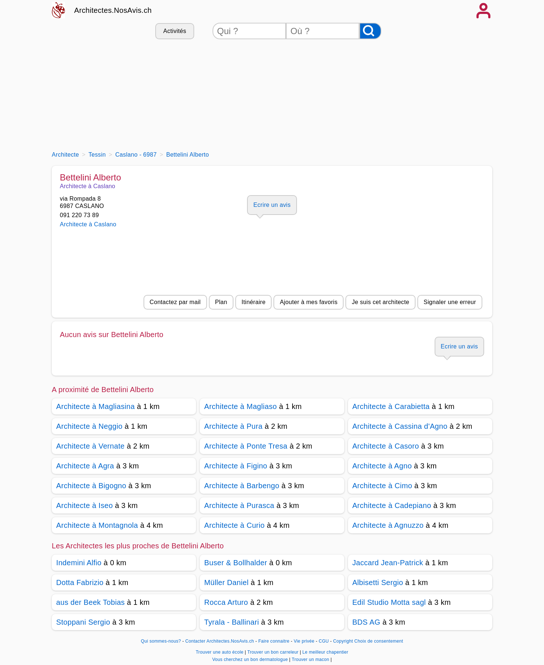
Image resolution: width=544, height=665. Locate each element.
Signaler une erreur (450, 302)
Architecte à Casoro (385, 446)
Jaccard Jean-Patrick (387, 563)
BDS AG (366, 622)
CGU (324, 641)
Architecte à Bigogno (91, 486)
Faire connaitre (274, 641)
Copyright (343, 641)
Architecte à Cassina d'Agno (399, 426)
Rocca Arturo (226, 602)
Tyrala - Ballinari (231, 622)
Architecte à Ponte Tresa (245, 446)
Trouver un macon (311, 659)
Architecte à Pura (233, 426)
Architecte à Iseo (84, 505)
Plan (221, 302)
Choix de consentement (378, 641)
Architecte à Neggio (89, 426)
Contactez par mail (175, 302)
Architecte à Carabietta (391, 406)
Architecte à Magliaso (240, 406)
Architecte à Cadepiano (391, 505)
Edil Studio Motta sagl (389, 602)
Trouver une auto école (220, 652)
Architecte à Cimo (382, 486)
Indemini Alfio (78, 563)
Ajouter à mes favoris (308, 302)
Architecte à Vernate (90, 446)
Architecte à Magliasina (95, 406)
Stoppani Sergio (83, 622)
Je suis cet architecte (380, 302)
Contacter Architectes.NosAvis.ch (219, 641)
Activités (174, 31)
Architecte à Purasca (239, 505)
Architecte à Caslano (88, 224)
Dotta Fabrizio (80, 582)
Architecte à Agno (382, 466)
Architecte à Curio (234, 525)
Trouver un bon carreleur (273, 652)
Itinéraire (253, 302)
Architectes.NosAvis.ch (113, 10)
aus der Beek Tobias (90, 602)
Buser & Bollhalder (235, 563)
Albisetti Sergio (377, 582)
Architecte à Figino (235, 466)
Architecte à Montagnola (97, 525)
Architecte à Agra (85, 466)
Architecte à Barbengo (241, 486)
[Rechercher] (370, 31)
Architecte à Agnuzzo (388, 525)
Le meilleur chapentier (325, 652)
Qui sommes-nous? (161, 641)
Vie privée (304, 641)
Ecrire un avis (271, 205)
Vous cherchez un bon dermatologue (250, 659)
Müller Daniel (226, 582)
